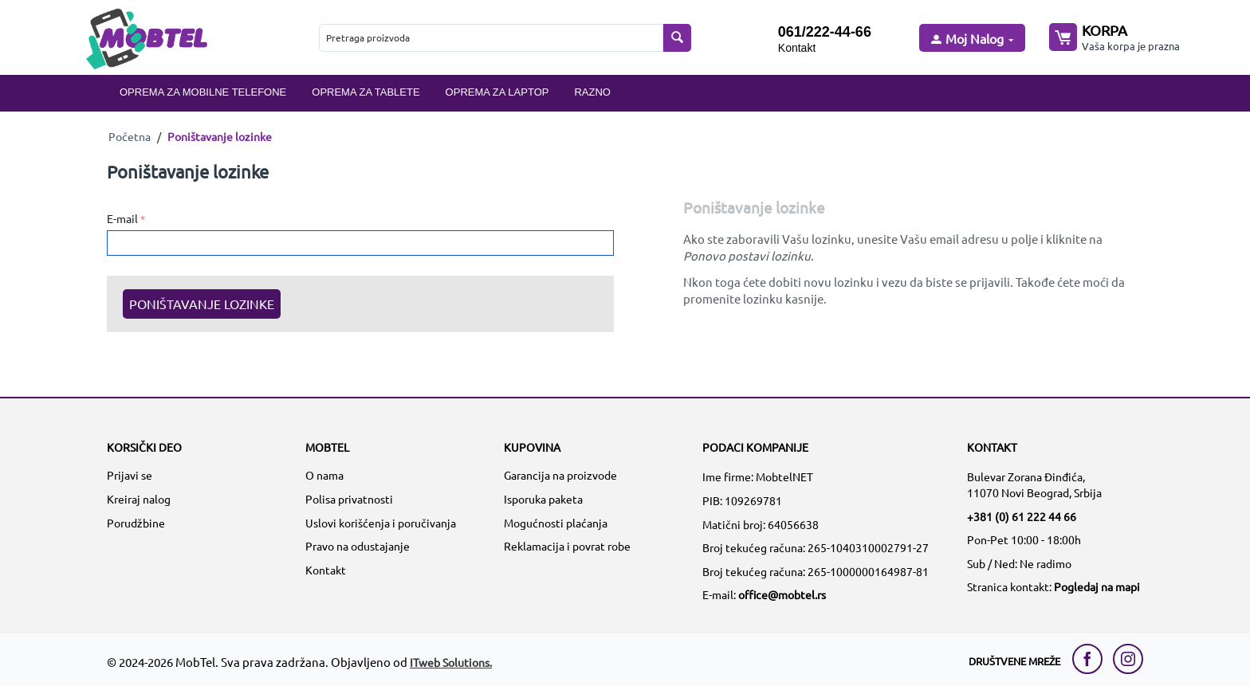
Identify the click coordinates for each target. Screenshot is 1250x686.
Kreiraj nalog (139, 499)
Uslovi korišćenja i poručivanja (380, 522)
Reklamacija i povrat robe (567, 546)
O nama (324, 475)
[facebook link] (1091, 659)
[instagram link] (1128, 659)
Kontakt (797, 47)
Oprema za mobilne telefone (203, 92)
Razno (592, 92)
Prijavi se (129, 475)
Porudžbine (136, 522)
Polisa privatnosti (349, 499)
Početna (129, 136)
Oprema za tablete (365, 92)
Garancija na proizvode (560, 475)
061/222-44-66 (824, 32)
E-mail (122, 218)
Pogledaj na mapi (1097, 586)
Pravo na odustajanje (357, 546)
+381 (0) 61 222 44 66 (1021, 516)
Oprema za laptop (497, 92)
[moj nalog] (971, 39)
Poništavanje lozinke (201, 304)
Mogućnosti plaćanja (555, 522)
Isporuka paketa (543, 499)
